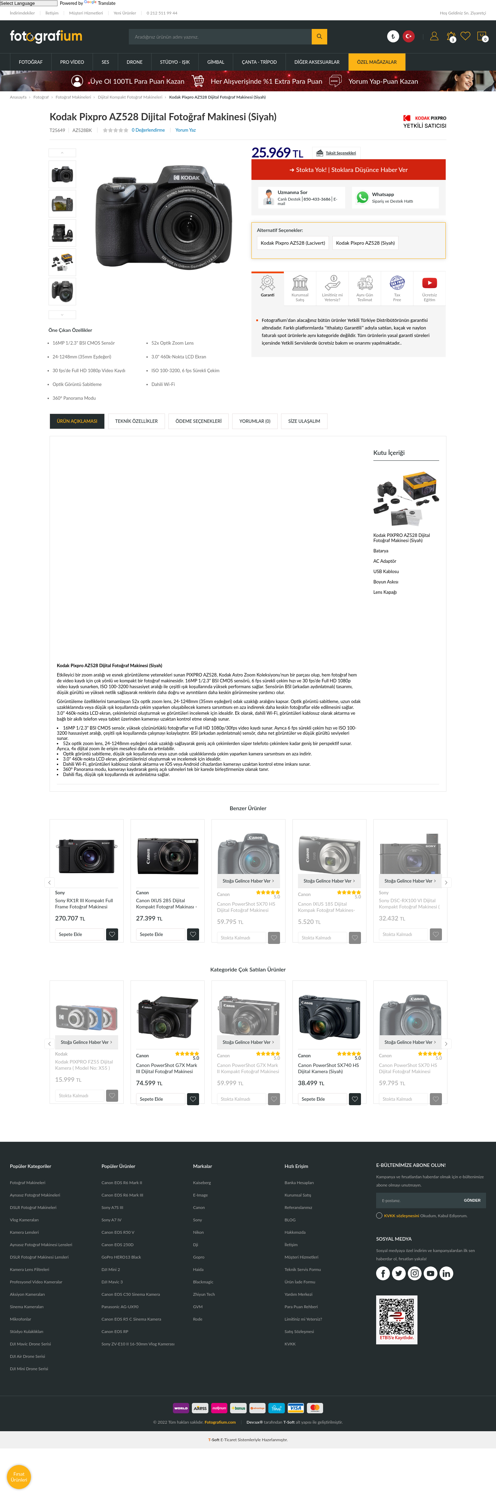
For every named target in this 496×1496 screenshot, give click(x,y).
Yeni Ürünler (125, 13)
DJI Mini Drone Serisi (29, 1382)
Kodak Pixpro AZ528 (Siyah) (365, 243)
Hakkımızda (295, 1246)
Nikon (198, 1246)
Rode (197, 1332)
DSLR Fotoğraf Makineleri (33, 1221)
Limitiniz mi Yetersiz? (303, 1332)
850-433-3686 (317, 199)
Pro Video (72, 62)
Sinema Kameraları (27, 1320)
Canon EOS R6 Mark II (122, 1196)
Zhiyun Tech (204, 1308)
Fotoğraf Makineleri (27, 1196)
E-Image (200, 1208)
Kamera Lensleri (24, 1246)
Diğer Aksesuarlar (317, 62)
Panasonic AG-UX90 (120, 1320)
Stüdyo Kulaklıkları (26, 1345)
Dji (195, 1258)
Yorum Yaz (186, 130)
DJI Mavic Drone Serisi (30, 1357)
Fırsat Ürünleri (19, 1477)
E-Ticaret (228, 1453)
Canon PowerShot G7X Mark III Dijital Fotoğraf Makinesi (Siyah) (166, 1075)
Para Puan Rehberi (301, 1320)
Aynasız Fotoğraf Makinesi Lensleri (41, 1258)
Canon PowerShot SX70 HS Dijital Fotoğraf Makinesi (246, 907)
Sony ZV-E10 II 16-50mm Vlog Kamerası (138, 1357)
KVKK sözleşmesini (401, 1229)
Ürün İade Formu (300, 1295)
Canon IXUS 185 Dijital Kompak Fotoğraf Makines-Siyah (326, 907)
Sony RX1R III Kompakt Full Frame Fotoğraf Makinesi (84, 903)
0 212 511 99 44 (162, 13)
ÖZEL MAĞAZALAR (377, 62)
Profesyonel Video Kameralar (36, 1295)
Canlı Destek (289, 199)
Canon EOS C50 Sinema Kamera (131, 1308)
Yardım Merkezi (298, 1308)
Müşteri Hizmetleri (86, 13)
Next (446, 886)
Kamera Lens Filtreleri (29, 1283)
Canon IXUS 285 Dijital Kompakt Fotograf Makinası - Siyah (166, 903)
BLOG (290, 1233)
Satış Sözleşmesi (299, 1345)
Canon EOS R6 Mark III (122, 1208)
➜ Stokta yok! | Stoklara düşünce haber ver (348, 169)
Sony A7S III (112, 1221)
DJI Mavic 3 (112, 1295)
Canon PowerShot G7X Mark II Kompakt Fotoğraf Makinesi (248, 1075)
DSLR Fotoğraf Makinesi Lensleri (39, 1270)
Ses (105, 62)
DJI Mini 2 (111, 1283)
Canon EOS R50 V (118, 1246)
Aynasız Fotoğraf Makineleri (35, 1208)
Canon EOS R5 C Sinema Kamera (131, 1332)
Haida (198, 1283)
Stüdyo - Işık (175, 62)
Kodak (61, 1061)
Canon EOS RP (115, 1345)
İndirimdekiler (22, 13)
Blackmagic (203, 1295)
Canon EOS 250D (118, 1258)
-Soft (214, 1453)
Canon (142, 892)
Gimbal (215, 62)
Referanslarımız (298, 1221)
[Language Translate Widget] (29, 3)
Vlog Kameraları (24, 1233)
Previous (49, 886)
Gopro (198, 1270)
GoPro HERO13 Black (121, 1270)
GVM (198, 1320)
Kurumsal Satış (298, 1208)
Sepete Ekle (70, 934)
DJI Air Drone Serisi (27, 1370)
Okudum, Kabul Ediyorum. (421, 1229)
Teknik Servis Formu (303, 1283)
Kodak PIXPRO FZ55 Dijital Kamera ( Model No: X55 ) (84, 1072)
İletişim (52, 13)
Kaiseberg (202, 1196)
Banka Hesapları (299, 1196)
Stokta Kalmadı (235, 937)
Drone (135, 62)
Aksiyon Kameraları (27, 1308)
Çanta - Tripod (259, 62)
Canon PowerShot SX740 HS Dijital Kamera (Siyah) (328, 1075)
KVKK (290, 1357)
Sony (60, 892)
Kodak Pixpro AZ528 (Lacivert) (293, 243)
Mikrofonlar (20, 1332)
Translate (99, 3)
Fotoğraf (31, 62)
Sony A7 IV (112, 1233)
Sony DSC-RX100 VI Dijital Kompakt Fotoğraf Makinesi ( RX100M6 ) (409, 903)
